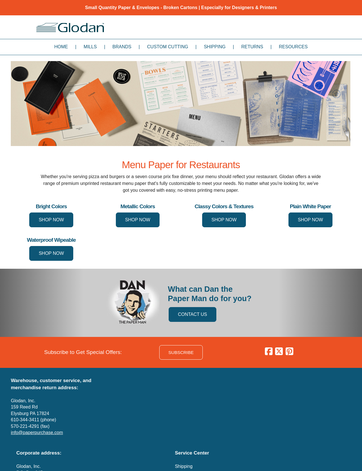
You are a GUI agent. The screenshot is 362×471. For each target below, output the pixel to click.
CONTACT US (192, 314)
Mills (90, 46)
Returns (252, 46)
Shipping (214, 46)
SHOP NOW (51, 219)
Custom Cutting (167, 46)
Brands (121, 46)
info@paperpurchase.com (37, 432)
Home (61, 46)
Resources (293, 46)
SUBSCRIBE (181, 352)
